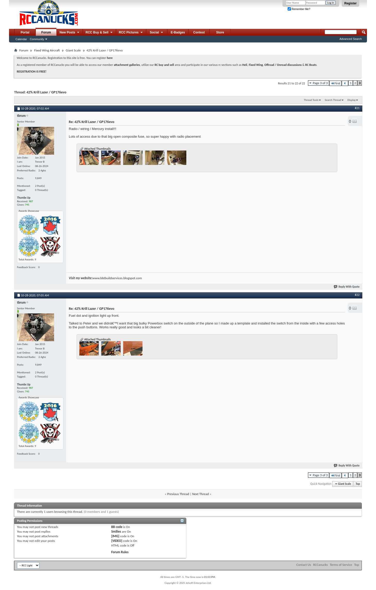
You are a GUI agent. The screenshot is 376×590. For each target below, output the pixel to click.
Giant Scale (73, 50)
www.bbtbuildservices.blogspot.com (117, 278)
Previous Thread (178, 494)
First (335, 83)
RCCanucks (320, 565)
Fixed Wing (256, 65)
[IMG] (115, 536)
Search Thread (333, 100)
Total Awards (26, 259)
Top (358, 484)
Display (351, 100)
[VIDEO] (116, 541)
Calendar (21, 39)
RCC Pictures (131, 33)
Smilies (116, 531)
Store (220, 32)
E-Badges (178, 32)
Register (350, 3)
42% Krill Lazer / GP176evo (46, 92)
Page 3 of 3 (320, 83)
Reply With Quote (347, 286)
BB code (116, 527)
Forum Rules (119, 552)
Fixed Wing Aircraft (47, 50)
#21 (357, 108)
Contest (199, 32)
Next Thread (200, 494)
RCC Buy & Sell (99, 33)
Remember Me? (299, 9)
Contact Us (303, 565)
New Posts (70, 33)
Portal (25, 32)
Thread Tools (311, 100)
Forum (46, 32)
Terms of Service (341, 565)
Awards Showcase (29, 211)
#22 (357, 295)
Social (157, 33)
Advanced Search (350, 38)
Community (37, 39)
